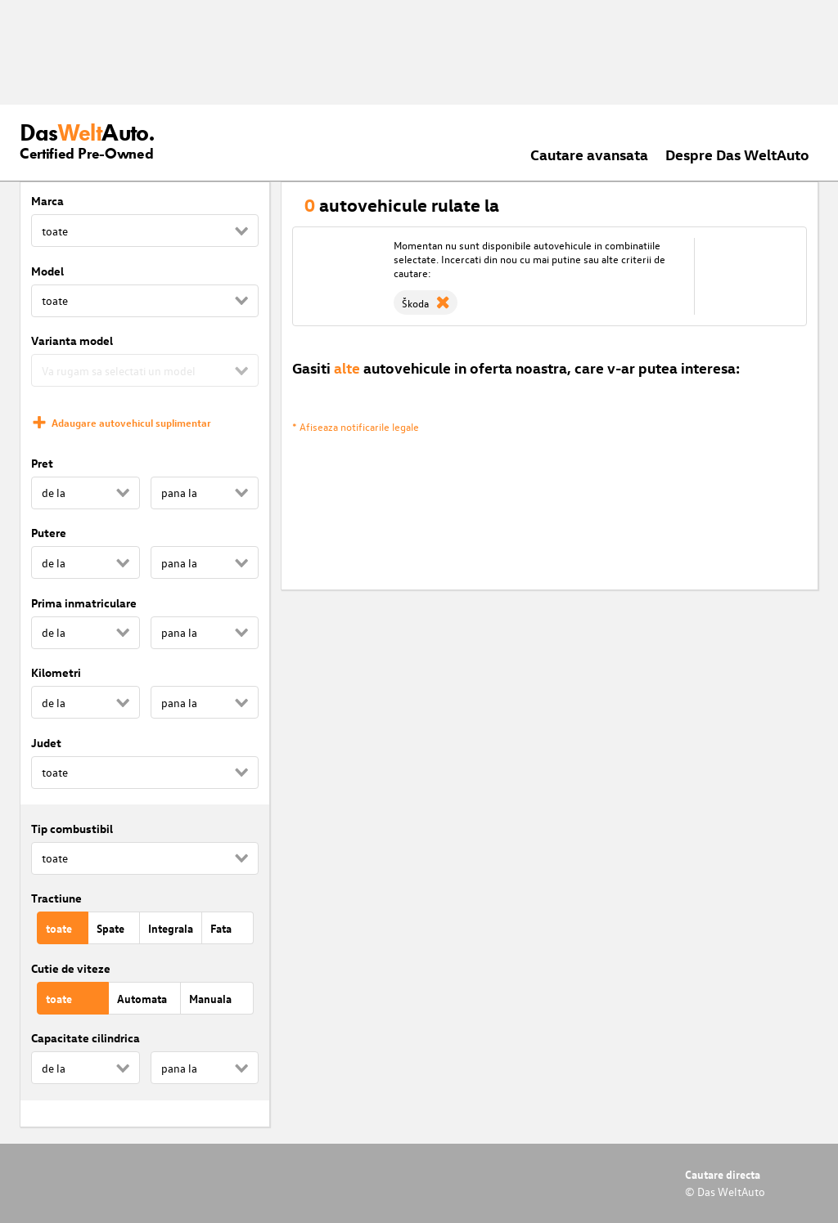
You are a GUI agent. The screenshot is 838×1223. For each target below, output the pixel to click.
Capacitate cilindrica (85, 1038)
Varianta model (72, 340)
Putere (48, 532)
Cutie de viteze (70, 968)
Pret (42, 463)
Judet (46, 742)
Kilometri (56, 672)
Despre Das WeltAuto (737, 154)
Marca (47, 200)
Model (47, 271)
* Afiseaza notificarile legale (355, 426)
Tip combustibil (72, 828)
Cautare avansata (589, 154)
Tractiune (56, 898)
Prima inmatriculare (84, 603)
